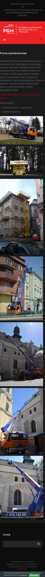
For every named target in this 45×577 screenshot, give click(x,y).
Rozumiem (34, 575)
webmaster (22, 569)
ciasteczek (23, 575)
